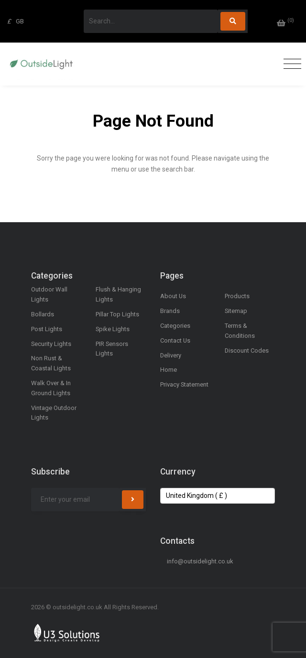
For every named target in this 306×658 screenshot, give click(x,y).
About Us (173, 296)
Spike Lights (113, 329)
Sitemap (236, 310)
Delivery (170, 355)
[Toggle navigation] (290, 64)
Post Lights (46, 329)
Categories (175, 325)
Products (237, 296)
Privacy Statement (184, 384)
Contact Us (175, 340)
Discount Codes (247, 350)
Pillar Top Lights (117, 314)
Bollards (42, 314)
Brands (170, 310)
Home (168, 369)
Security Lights (51, 343)
